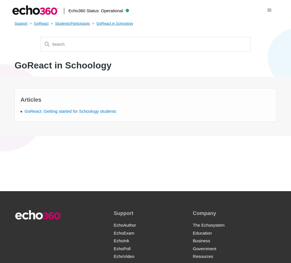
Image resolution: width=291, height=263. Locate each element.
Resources (203, 256)
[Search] (145, 44)
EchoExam (124, 233)
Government (205, 248)
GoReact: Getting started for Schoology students (70, 111)
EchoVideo (124, 256)
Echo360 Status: (98, 10)
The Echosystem (209, 225)
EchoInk (121, 240)
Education (202, 233)
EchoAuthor (125, 225)
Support (21, 23)
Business (201, 240)
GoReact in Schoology (114, 23)
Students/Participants (72, 23)
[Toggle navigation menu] (269, 10)
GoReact (41, 23)
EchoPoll (122, 248)
